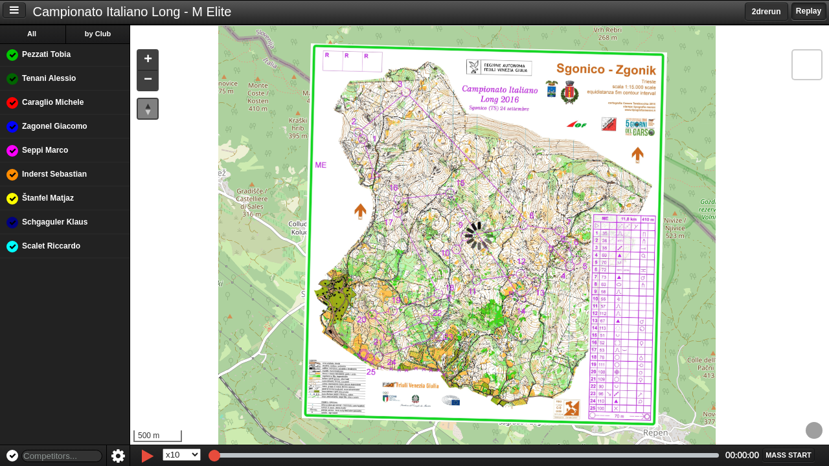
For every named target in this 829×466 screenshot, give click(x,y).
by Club (98, 34)
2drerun (766, 11)
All (31, 34)
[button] (147, 60)
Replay (808, 11)
